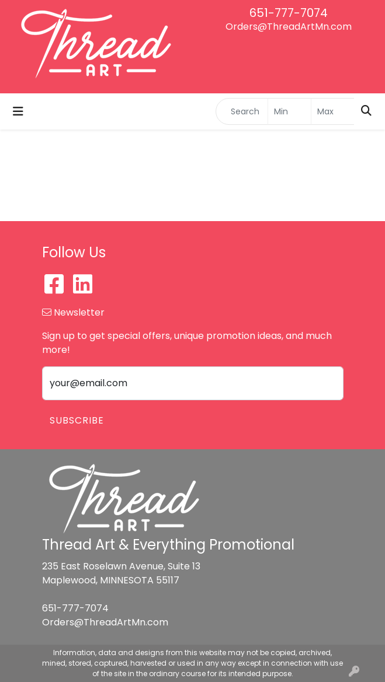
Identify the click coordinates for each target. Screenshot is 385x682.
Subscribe (77, 420)
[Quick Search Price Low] (289, 111)
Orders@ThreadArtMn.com (289, 26)
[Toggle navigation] (18, 111)
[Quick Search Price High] (333, 111)
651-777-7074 (288, 13)
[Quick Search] (242, 111)
